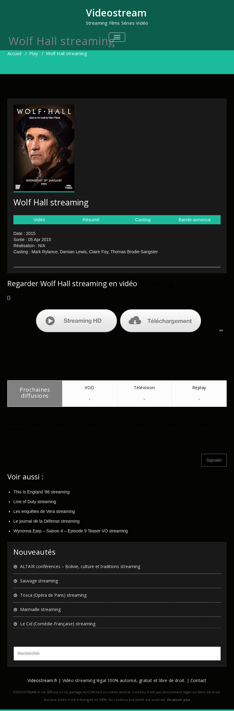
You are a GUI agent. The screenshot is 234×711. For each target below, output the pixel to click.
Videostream (116, 12)
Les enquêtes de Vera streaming (44, 511)
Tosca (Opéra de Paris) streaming (53, 595)
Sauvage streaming (39, 581)
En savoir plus (178, 699)
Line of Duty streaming (34, 501)
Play (33, 53)
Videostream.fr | (44, 680)
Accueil (14, 53)
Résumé (91, 219)
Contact (198, 680)
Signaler (214, 460)
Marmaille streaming (40, 609)
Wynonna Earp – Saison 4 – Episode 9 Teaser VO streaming (70, 530)
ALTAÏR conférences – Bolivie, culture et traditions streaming (80, 566)
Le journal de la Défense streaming (46, 521)
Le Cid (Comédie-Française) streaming (57, 624)
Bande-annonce (195, 219)
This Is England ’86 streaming (41, 491)
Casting (143, 219)
